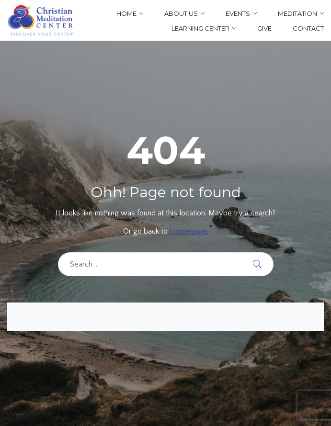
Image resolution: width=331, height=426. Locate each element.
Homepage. (189, 231)
